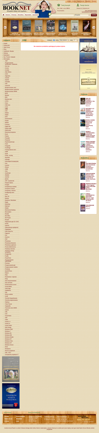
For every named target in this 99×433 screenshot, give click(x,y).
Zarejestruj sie (86, 8)
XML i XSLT (8, 352)
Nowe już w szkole (56, 428)
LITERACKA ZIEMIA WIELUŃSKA (90, 34)
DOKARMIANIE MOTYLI (90, 206)
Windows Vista (9, 341)
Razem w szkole (16, 428)
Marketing (7, 204)
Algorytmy (7, 76)
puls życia (64, 428)
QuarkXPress (8, 271)
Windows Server (9, 345)
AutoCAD (7, 85)
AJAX (6, 74)
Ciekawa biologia (25, 428)
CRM (6, 109)
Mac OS (7, 196)
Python (7, 273)
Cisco (6, 103)
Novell (6, 223)
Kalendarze (6, 55)
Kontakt (69, 1)
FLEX (6, 144)
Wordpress (8, 348)
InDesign (7, 159)
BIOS (6, 93)
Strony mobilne (9, 294)
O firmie (74, 1)
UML (6, 312)
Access (7, 68)
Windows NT (8, 339)
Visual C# (7, 323)
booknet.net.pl (8, 428)
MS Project (8, 217)
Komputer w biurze (10, 188)
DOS (6, 116)
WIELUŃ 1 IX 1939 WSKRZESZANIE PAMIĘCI (42, 35)
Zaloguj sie (79, 8)
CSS (6, 111)
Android (7, 78)
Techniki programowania (11, 300)
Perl (6, 235)
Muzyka (7, 219)
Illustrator (7, 157)
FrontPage (7, 147)
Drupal (6, 120)
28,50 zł (88, 117)
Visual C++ (8, 321)
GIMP (6, 151)
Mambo (7, 198)
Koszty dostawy (20, 416)
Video (6, 319)
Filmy (5, 49)
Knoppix (7, 184)
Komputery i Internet (10, 190)
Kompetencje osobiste (10, 186)
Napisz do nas (80, 1)
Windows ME (8, 335)
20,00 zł (88, 208)
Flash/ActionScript (9, 142)
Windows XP (8, 343)
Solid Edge (8, 288)
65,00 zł (88, 106)
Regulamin (87, 1)
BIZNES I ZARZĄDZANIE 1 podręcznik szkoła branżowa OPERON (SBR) (90, 134)
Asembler (7, 81)
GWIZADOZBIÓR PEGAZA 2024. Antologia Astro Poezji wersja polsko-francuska (90, 176)
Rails (6, 275)
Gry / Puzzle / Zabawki (9, 57)
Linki (17, 421)
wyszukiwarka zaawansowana (89, 12)
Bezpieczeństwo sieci (10, 87)
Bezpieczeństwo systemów (12, 89)
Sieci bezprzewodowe (10, 280)
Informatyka (7, 59)
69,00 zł (88, 139)
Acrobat (7, 70)
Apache (7, 79)
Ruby (6, 278)
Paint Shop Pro (9, 231)
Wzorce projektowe (10, 350)
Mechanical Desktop (10, 210)
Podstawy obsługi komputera (9, 251)
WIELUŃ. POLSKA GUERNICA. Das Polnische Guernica (90, 101)
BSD (6, 97)
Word (6, 346)
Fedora (7, 136)
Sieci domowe (8, 282)
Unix (6, 313)
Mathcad (7, 206)
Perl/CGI (7, 237)
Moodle (7, 214)
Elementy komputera (10, 132)
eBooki (7, 122)
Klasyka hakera (9, 182)
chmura (84, 428)
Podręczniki (7, 45)
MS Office (7, 215)
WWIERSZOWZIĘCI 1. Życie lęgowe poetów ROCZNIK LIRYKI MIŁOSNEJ (91, 186)
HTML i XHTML (9, 155)
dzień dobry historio (35, 428)
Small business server (10, 284)
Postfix (7, 256)
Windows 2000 (9, 329)
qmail (6, 153)
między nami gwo (71, 428)
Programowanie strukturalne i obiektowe (11, 63)
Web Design (8, 327)
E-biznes (7, 124)
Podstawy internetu (10, 249)
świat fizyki (79, 428)
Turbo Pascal (8, 304)
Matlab (7, 208)
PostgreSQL (8, 254)
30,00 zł (88, 181)
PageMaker (8, 229)
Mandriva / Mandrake (10, 200)
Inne (6, 163)
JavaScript (7, 173)
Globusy (6, 53)
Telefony (7, 302)
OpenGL (7, 225)
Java (6, 171)
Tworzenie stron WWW (11, 308)
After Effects (8, 72)
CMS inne (7, 105)
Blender (7, 95)
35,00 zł (88, 171)
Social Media (8, 286)
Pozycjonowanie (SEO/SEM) (9, 260)
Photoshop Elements (10, 243)
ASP (6, 83)
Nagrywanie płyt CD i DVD (12, 221)
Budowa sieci (8, 99)
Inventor (7, 165)
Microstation (8, 212)
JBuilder (7, 175)
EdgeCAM (7, 126)
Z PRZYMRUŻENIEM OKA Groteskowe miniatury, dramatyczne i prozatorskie (91, 166)
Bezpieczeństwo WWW (11, 91)
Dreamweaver (8, 118)
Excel (6, 134)
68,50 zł (88, 128)
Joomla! (7, 177)
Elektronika (8, 130)
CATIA (6, 101)
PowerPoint (8, 258)
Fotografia (7, 146)
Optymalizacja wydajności (11, 227)
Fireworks (7, 140)
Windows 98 (8, 333)
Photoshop (8, 241)
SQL (6, 292)
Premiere (7, 263)
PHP (6, 239)
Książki (5, 43)
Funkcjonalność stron (10, 149)
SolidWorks (8, 290)
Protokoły (7, 269)
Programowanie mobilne (11, 267)
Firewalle (7, 138)
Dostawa (94, 1)
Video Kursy (7, 47)
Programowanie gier (10, 265)
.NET (6, 61)
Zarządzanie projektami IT (11, 354)
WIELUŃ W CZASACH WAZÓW (18, 34)
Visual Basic (8, 315)
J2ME (6, 169)
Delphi (6, 114)
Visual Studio (8, 325)
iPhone (7, 167)
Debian (7, 112)
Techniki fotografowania (11, 298)
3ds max (7, 66)
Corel (6, 107)
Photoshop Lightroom (10, 245)
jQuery (6, 179)
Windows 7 (8, 331)
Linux (6, 194)
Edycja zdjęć (8, 128)
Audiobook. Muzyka (9, 51)
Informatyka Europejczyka (11, 161)
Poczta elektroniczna (10, 247)
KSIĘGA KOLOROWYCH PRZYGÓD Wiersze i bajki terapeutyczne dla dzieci (90, 197)
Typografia (7, 306)
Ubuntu (7, 310)
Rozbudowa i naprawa (11, 277)
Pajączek (7, 233)
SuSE (6, 296)
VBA (6, 317)
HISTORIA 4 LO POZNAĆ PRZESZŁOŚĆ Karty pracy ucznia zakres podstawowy (90, 112)
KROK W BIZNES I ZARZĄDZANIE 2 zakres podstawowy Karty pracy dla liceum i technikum (90, 146)
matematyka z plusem (46, 428)
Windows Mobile (9, 337)
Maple (6, 202)
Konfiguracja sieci (9, 192)
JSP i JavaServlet (9, 181)
